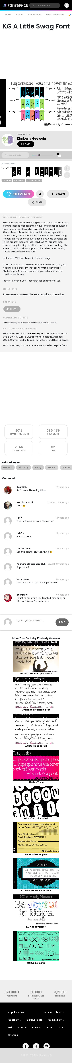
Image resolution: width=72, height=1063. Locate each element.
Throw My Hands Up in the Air (36, 673)
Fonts (8, 14)
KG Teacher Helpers (36, 854)
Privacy (36, 1027)
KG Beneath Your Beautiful (36, 890)
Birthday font (37, 333)
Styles (19, 14)
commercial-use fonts (36, 997)
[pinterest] (46, 1046)
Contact (26, 144)
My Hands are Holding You (36, 709)
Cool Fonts (14, 1019)
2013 (18, 430)
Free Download (19, 194)
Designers (60, 996)
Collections (34, 14)
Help (10, 1027)
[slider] (39, 155)
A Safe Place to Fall (36, 745)
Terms (48, 1027)
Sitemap (13, 1035)
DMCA (60, 1027)
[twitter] (36, 1046)
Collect (58, 194)
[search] (44, 5)
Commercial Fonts (53, 1012)
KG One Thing (36, 782)
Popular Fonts (16, 1012)
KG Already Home (36, 926)
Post (62, 622)
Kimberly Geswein (31, 138)
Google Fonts (56, 1019)
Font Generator (55, 14)
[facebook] (26, 1046)
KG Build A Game (36, 962)
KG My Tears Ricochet (36, 818)
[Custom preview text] (15, 155)
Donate (11, 309)
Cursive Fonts (34, 1019)
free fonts (12, 996)
